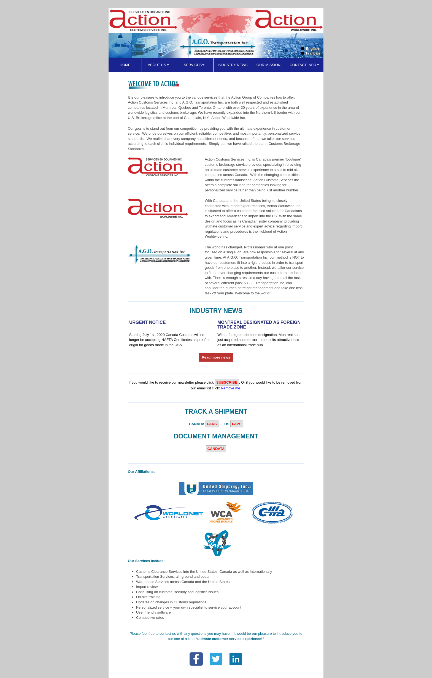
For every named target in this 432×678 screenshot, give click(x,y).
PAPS (236, 424)
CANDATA (216, 449)
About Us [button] (158, 65)
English (312, 49)
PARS (212, 424)
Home (125, 65)
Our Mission (268, 65)
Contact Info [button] (304, 65)
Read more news (216, 357)
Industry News (233, 65)
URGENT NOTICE (147, 322)
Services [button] (194, 65)
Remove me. (231, 388)
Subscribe (226, 382)
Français (313, 53)
